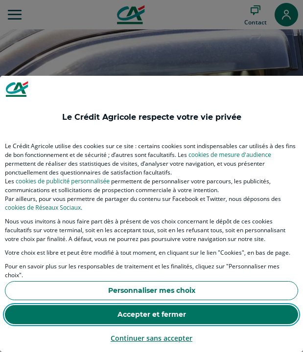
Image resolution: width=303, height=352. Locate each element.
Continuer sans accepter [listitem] (151, 338)
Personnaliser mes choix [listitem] (151, 290)
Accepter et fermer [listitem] (151, 314)
